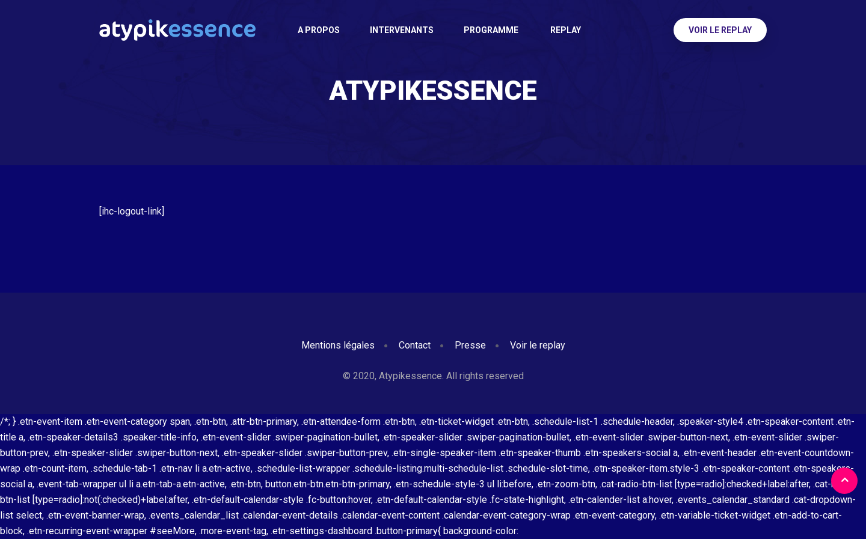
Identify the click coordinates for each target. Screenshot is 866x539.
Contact (415, 345)
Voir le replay (720, 30)
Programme (491, 30)
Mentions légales (338, 345)
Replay (564, 30)
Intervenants (402, 30)
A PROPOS (319, 30)
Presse (470, 345)
